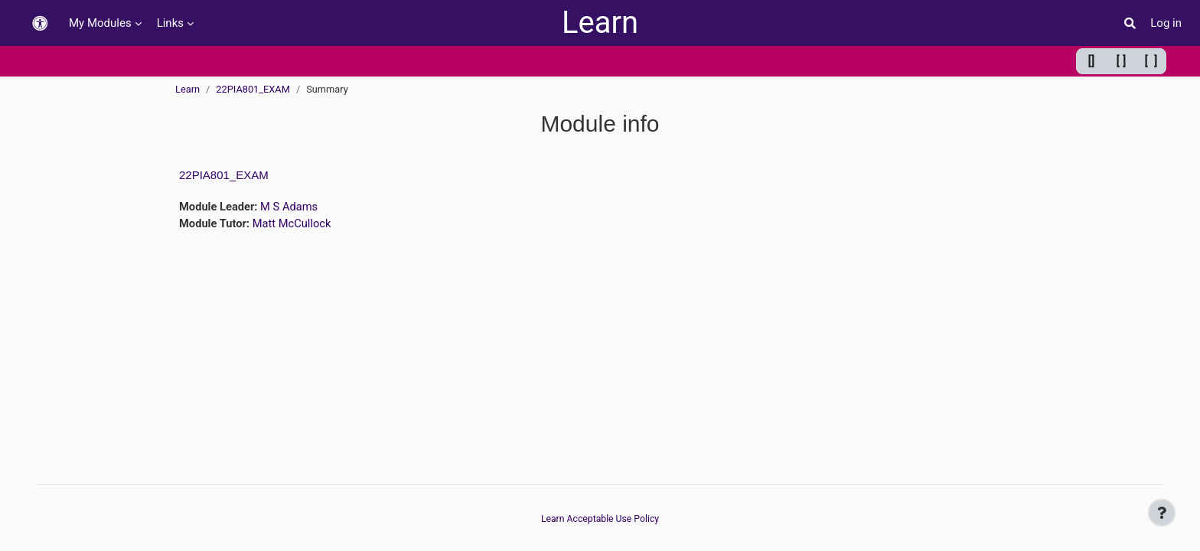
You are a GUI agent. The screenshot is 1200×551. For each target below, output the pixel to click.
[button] (39, 23)
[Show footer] (1162, 513)
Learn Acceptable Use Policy (600, 518)
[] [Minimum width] (1091, 61)
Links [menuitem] (170, 23)
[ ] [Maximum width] (1151, 61)
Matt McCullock (294, 223)
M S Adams (291, 207)
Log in (1166, 23)
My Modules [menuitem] (100, 23)
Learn (600, 23)
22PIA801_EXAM (253, 89)
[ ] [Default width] (1122, 61)
